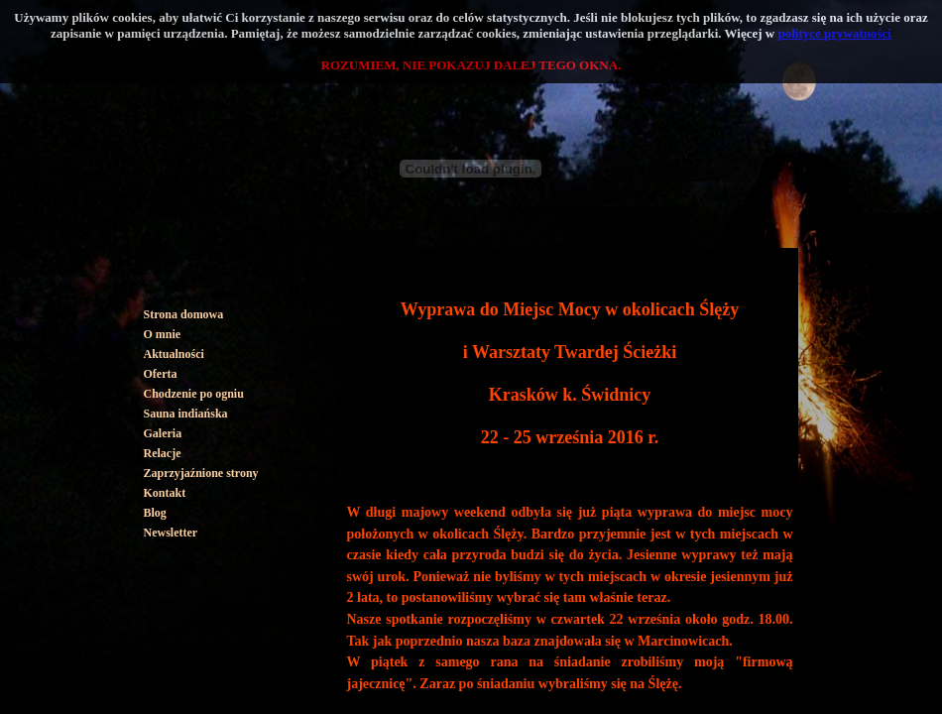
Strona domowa (184, 314)
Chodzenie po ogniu (194, 394)
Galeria (163, 433)
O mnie (162, 334)
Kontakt (165, 493)
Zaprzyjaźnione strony (201, 473)
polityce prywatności (834, 33)
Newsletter (171, 532)
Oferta (160, 374)
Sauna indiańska (186, 413)
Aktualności (174, 354)
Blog (155, 513)
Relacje (162, 453)
